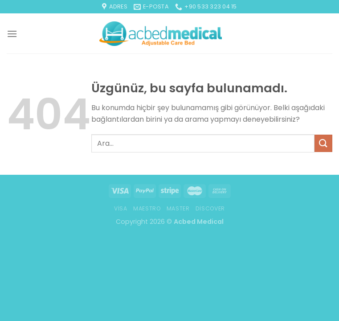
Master (178, 208)
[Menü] (12, 34)
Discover (210, 208)
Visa (120, 208)
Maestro (146, 208)
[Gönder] (323, 143)
